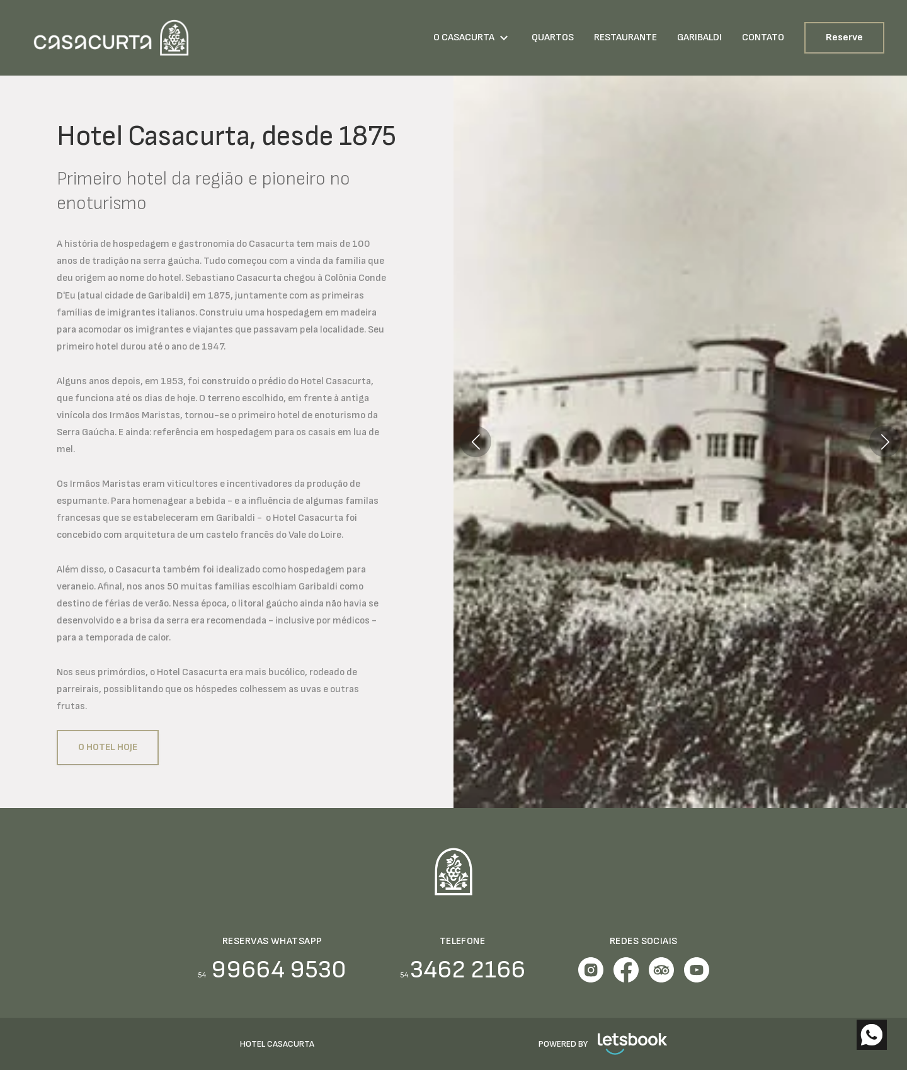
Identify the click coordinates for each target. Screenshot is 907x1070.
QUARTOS (553, 37)
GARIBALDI (699, 37)
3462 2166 (462, 970)
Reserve (844, 37)
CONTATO (763, 37)
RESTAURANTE (625, 37)
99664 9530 (272, 970)
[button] (475, 441)
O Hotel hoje (107, 747)
